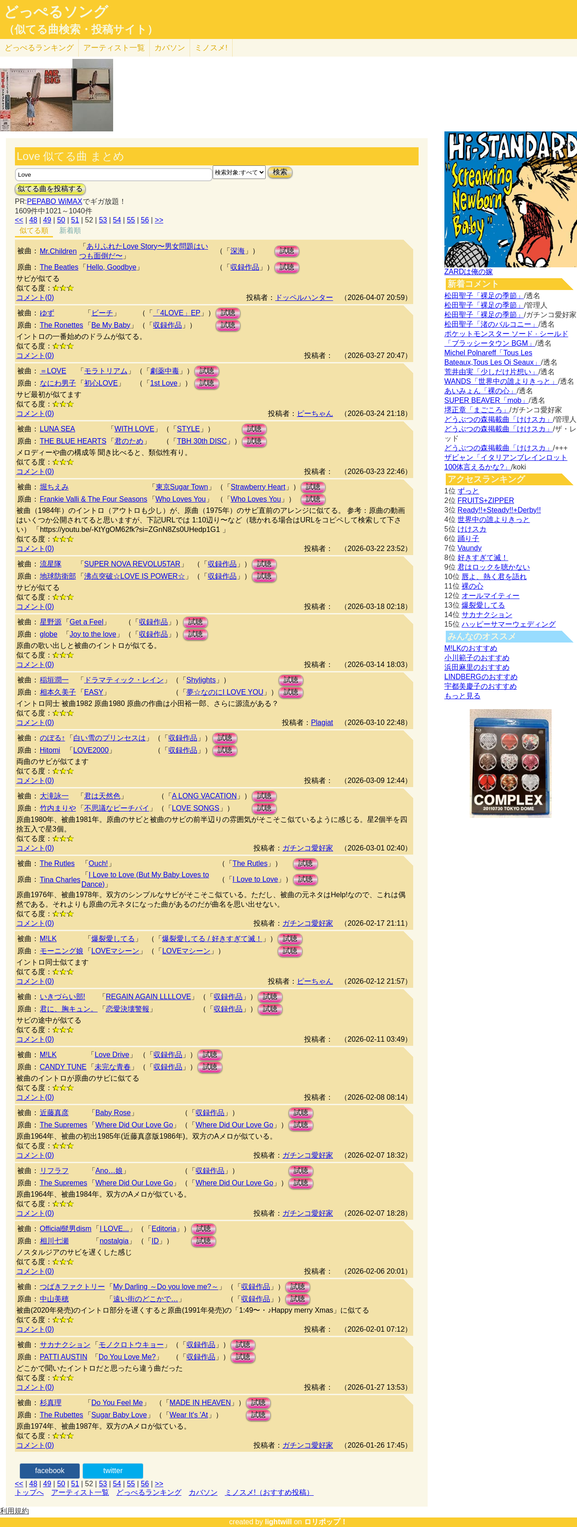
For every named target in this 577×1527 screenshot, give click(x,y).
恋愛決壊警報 (127, 1009)
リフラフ (54, 1170)
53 (103, 220)
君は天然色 (102, 796)
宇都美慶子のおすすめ (480, 686)
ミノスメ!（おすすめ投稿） (269, 1492)
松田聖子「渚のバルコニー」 (491, 324)
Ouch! (98, 863)
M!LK (48, 938)
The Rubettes (61, 1415)
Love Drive (112, 1054)
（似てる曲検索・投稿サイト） (81, 29)
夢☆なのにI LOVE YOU (224, 692)
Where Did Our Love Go (134, 1125)
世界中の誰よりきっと (494, 519)
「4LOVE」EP (176, 313)
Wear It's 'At (189, 1415)
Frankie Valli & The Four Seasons (94, 499)
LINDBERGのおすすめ (481, 677)
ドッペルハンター (304, 297)
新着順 (70, 230)
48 (33, 220)
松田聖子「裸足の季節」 (484, 296)
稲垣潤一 (54, 680)
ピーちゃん (315, 413)
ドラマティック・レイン (124, 680)
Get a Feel (87, 622)
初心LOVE (101, 383)
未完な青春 (113, 1067)
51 (75, 220)
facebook (50, 1470)
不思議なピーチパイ (116, 808)
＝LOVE (53, 371)
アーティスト (114, 47)
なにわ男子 (58, 383)
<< (19, 220)
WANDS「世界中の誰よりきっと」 (501, 381)
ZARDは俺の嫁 (468, 271)
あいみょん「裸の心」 (480, 391)
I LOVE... (114, 1228)
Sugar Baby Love (119, 1415)
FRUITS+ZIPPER (486, 500)
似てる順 (33, 230)
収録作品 (244, 267)
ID (155, 1241)
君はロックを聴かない (494, 567)
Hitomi (50, 750)
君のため (128, 441)
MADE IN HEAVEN (200, 1402)
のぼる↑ (52, 738)
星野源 (51, 622)
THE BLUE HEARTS (73, 441)
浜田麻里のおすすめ (477, 667)
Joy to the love (93, 634)
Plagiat (322, 722)
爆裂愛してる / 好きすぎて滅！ (212, 938)
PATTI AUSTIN (63, 1357)
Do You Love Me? (127, 1357)
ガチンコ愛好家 (307, 848)
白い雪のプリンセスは (109, 738)
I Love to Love (255, 879)
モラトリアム (106, 371)
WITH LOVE (134, 429)
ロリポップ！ (326, 1522)
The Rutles (57, 863)
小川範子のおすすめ (477, 658)
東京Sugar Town (182, 487)
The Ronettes (61, 325)
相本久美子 (58, 692)
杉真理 (51, 1402)
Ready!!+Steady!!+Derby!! (499, 510)
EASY (94, 692)
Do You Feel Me (117, 1402)
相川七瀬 (54, 1241)
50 (61, 220)
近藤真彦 (54, 1112)
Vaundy (470, 548)
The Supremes (63, 1125)
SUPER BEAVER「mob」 (486, 400)
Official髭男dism (65, 1228)
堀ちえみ (54, 487)
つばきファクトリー (72, 1286)
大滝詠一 (54, 796)
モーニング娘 (61, 951)
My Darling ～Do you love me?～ (166, 1286)
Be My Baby (110, 325)
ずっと (468, 491)
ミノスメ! (211, 47)
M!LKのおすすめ (470, 648)
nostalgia (114, 1241)
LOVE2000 (91, 750)
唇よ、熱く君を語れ (494, 576)
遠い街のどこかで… (145, 1299)
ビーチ (102, 313)
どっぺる (39, 47)
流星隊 (51, 564)
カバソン (169, 47)
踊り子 (468, 538)
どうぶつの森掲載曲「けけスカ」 (498, 419)
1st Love (163, 383)
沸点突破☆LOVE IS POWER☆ (134, 576)
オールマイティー (491, 595)
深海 (237, 251)
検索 (280, 172)
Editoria (164, 1228)
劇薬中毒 (164, 371)
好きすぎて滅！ (483, 557)
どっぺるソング (56, 12)
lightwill (278, 1522)
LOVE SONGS (195, 808)
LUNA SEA (57, 429)
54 (117, 220)
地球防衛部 (58, 576)
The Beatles (59, 267)
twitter (113, 1470)
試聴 (287, 251)
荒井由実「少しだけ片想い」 (491, 372)
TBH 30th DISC (202, 441)
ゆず (47, 313)
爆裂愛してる (113, 938)
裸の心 (472, 586)
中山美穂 (54, 1299)
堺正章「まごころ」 (477, 410)
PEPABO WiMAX (54, 201)
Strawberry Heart (258, 487)
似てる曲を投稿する (50, 189)
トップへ (29, 1492)
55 (131, 220)
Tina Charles (60, 880)
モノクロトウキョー (131, 1344)
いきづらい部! (62, 996)
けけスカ (472, 529)
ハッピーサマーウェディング (509, 624)
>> (159, 220)
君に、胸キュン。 (69, 1009)
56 (145, 220)
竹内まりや (58, 808)
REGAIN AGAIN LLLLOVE (148, 996)
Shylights (201, 680)
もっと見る (462, 696)
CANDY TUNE (63, 1067)
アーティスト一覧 (80, 1492)
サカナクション (65, 1344)
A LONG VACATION (204, 796)
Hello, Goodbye (111, 267)
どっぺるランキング (148, 1492)
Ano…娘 (109, 1170)
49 (47, 220)
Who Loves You (181, 499)
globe (48, 634)
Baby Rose (113, 1112)
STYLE (188, 429)
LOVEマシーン (115, 951)
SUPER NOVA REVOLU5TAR (132, 564)
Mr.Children (58, 251)
